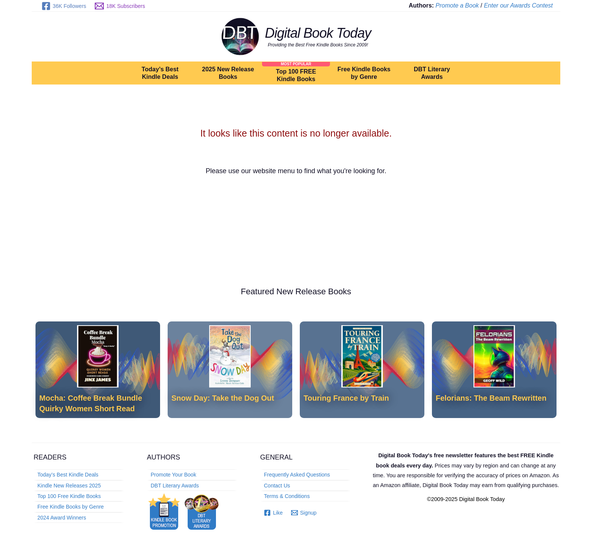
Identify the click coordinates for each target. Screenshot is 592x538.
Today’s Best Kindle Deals (160, 73)
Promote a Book (457, 5)
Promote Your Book (173, 475)
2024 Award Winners (61, 518)
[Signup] (304, 512)
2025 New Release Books (228, 73)
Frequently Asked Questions (297, 475)
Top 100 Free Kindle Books (69, 496)
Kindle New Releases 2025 (69, 486)
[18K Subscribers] (120, 6)
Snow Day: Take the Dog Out (222, 398)
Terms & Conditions (287, 496)
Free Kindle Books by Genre (364, 73)
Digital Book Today (318, 33)
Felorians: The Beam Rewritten (491, 398)
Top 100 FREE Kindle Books (296, 75)
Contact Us (277, 486)
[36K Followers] (63, 6)
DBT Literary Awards (432, 73)
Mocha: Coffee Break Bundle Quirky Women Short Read (90, 403)
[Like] (273, 512)
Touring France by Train (346, 398)
